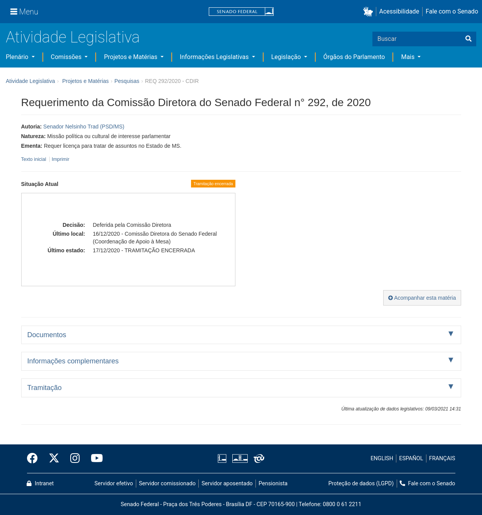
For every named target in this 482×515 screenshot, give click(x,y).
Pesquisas (126, 81)
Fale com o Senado (452, 11)
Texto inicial (34, 159)
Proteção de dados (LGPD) (361, 483)
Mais (408, 57)
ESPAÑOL (411, 458)
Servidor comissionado (167, 483)
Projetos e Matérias (131, 57)
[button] (369, 12)
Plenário (18, 57)
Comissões (67, 57)
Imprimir (60, 159)
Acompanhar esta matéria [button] (422, 298)
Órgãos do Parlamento (354, 57)
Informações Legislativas (215, 57)
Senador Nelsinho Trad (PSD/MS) (83, 126)
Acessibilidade (399, 11)
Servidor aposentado (226, 483)
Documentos (46, 335)
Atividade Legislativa (73, 37)
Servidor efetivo (114, 483)
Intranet (40, 483)
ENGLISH (381, 458)
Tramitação (44, 388)
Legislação (287, 57)
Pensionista (273, 483)
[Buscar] (468, 39)
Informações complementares (73, 361)
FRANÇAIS (442, 458)
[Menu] (24, 11)
